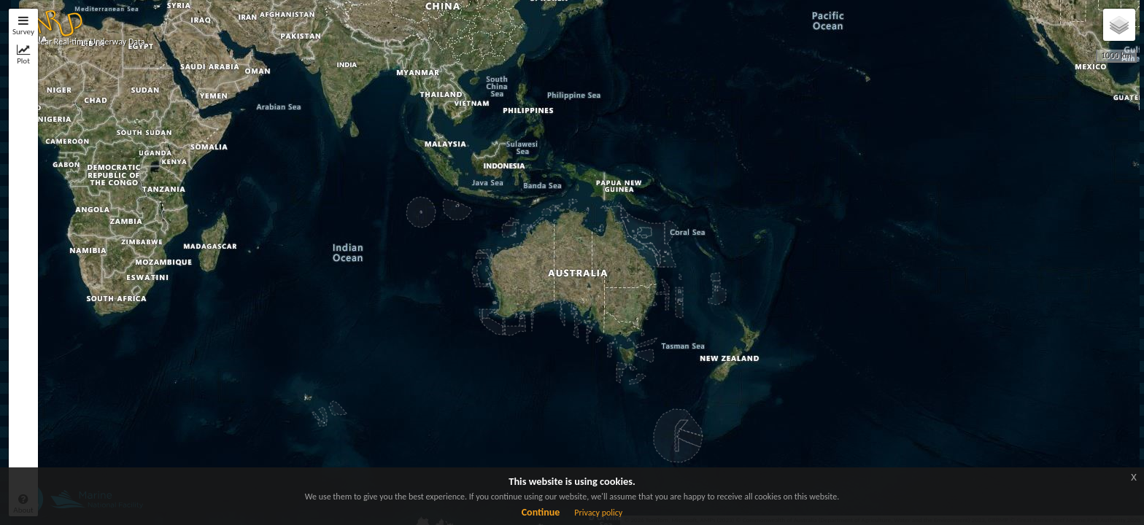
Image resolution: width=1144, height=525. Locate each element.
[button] (56, 20)
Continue (541, 512)
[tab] (23, 29)
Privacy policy (598, 513)
